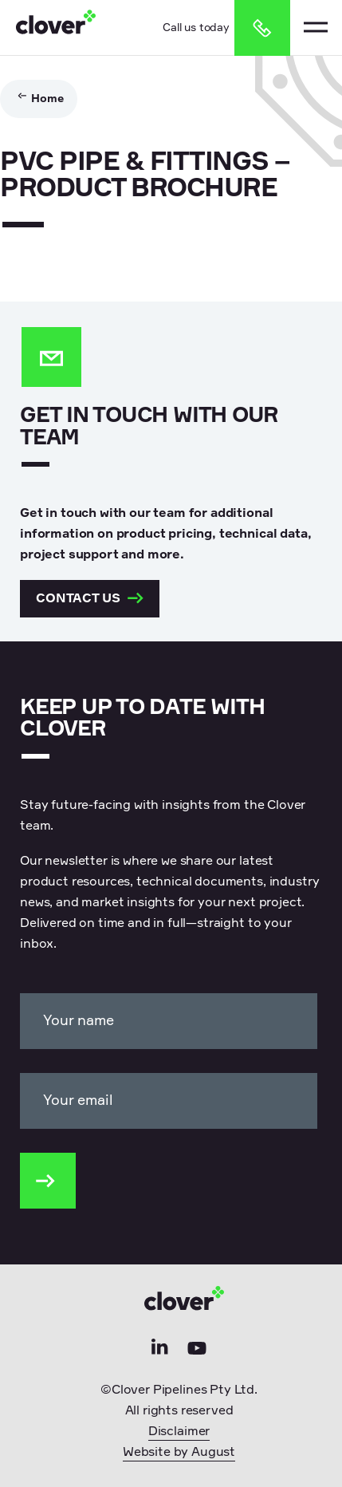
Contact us (89, 598)
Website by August (179, 1452)
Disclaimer (179, 1431)
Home (47, 99)
